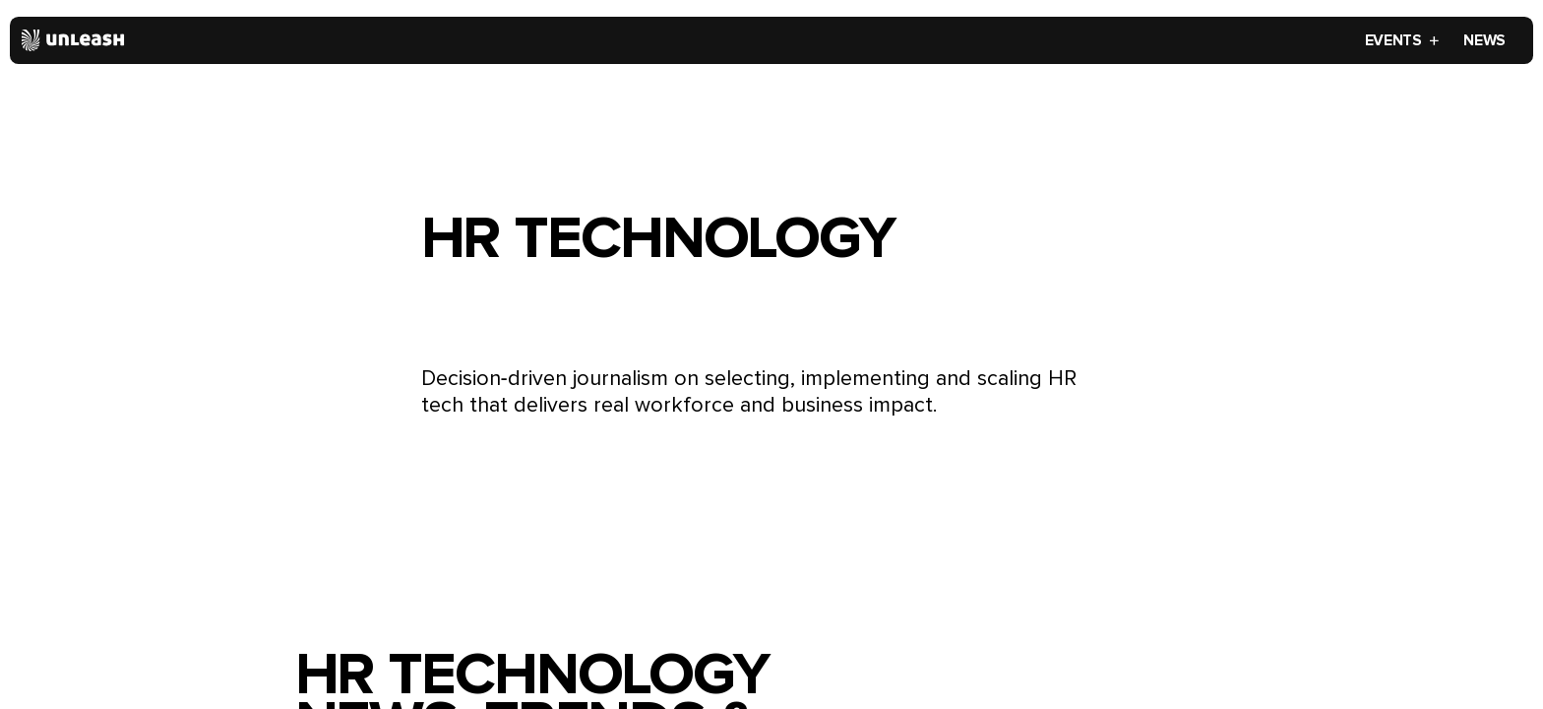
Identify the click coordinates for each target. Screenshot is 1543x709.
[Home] (73, 40)
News (1484, 41)
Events (1403, 41)
